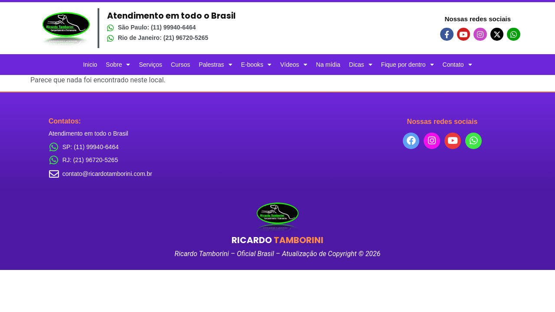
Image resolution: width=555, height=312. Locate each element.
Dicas (360, 64)
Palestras (215, 64)
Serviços (150, 64)
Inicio (90, 64)
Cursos (180, 64)
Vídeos (293, 64)
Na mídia (328, 64)
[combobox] (442, 175)
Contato (457, 64)
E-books (256, 64)
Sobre (118, 64)
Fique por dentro (407, 64)
